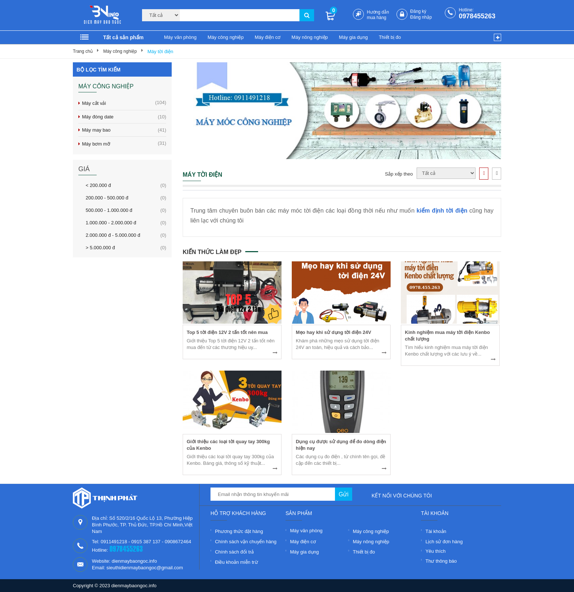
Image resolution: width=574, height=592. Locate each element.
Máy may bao (124, 130)
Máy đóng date (124, 116)
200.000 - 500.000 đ (107, 197)
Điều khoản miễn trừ (236, 562)
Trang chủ (83, 51)
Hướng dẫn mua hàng (378, 15)
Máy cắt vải (124, 103)
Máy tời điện (161, 51)
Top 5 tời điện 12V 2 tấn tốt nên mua (227, 332)
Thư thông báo (441, 561)
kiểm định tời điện (442, 210)
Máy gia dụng (353, 37)
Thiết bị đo (390, 37)
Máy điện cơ (268, 37)
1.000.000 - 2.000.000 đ (111, 222)
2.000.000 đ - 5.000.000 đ (113, 235)
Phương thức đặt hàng (239, 531)
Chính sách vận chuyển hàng (245, 541)
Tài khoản (435, 531)
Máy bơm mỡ (124, 143)
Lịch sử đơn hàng (444, 541)
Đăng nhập (421, 17)
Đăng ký (418, 11)
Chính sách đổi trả (234, 552)
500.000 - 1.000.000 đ (109, 210)
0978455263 (477, 16)
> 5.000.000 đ (100, 247)
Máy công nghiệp (226, 37)
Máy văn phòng (180, 37)
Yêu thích (435, 551)
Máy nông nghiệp (309, 37)
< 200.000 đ (98, 185)
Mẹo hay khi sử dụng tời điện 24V (333, 332)
